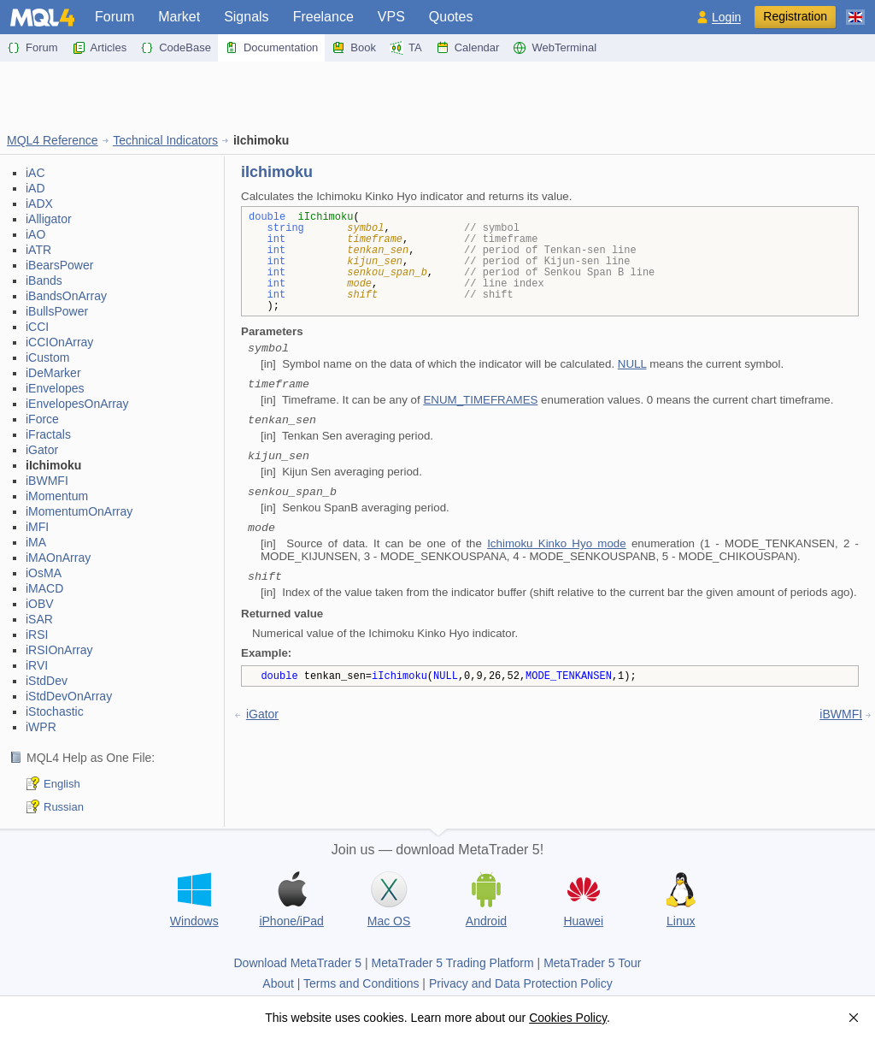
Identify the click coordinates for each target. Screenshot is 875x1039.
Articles (99, 48)
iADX (39, 203)
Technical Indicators (165, 140)
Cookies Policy (568, 1017)
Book (354, 48)
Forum (114, 16)
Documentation (271, 48)
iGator (42, 450)
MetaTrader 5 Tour (592, 963)
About (278, 983)
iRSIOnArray (59, 650)
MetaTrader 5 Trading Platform (453, 963)
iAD (35, 188)
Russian (64, 806)
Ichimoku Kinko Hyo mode (556, 543)
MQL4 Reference (52, 140)
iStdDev (47, 681)
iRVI (37, 665)
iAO (35, 234)
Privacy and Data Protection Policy (521, 983)
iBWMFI (47, 480)
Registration (795, 16)
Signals (246, 16)
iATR (38, 250)
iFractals (48, 434)
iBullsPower (57, 311)
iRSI (37, 634)
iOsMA (44, 573)
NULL (632, 363)
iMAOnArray (58, 557)
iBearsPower (59, 265)
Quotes (451, 16)
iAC (35, 173)
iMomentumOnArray (79, 511)
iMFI (37, 527)
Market (179, 16)
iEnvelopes (55, 388)
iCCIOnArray (59, 342)
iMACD (44, 588)
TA (406, 48)
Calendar (468, 48)
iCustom (47, 357)
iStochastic (55, 711)
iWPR (41, 727)
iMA (36, 542)
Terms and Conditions (361, 983)
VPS (391, 16)
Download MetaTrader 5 (297, 963)
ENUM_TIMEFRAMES (480, 399)
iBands (44, 280)
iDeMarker (53, 373)
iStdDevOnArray (69, 696)
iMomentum (57, 496)
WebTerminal (554, 48)
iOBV (40, 604)
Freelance (323, 16)
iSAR (39, 619)
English (62, 783)
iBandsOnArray (66, 296)
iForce (42, 419)
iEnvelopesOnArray (77, 403)
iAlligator (49, 219)
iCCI (37, 327)
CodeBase (175, 48)
